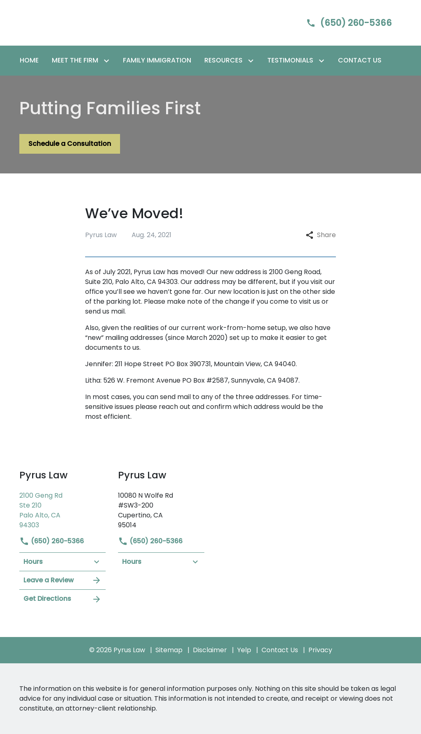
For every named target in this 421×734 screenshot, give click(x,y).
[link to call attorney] (342, 23)
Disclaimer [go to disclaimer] (210, 650)
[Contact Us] (360, 60)
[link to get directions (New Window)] (62, 509)
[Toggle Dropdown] (108, 60)
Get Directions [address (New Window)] (62, 599)
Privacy (320, 650)
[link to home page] (70, 22)
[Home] (29, 60)
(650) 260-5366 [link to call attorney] (51, 541)
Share (321, 235)
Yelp (244, 650)
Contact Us (279, 650)
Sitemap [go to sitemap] (169, 650)
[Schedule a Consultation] (69, 144)
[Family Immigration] (157, 60)
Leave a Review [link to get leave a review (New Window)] (62, 580)
